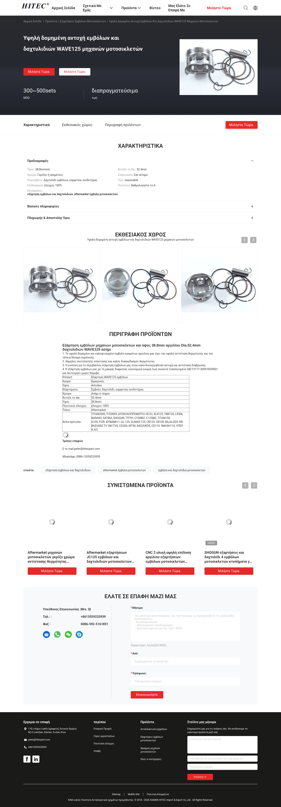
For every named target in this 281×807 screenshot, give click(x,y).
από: (135, 653)
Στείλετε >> (200, 777)
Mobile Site (134, 794)
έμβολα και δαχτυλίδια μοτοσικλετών (181, 470)
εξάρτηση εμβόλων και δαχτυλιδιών (68, 470)
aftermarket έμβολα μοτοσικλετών (124, 470)
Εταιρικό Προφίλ (103, 728)
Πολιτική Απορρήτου (158, 794)
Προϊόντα (51, 21)
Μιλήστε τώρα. (39, 72)
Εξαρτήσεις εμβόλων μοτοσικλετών (83, 21)
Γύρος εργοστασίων (104, 736)
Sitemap (116, 794)
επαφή (97, 751)
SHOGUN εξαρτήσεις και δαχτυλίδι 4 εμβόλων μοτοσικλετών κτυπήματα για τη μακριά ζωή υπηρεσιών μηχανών (229, 561)
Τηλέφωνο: (139, 673)
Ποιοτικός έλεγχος (104, 743)
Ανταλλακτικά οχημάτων (153, 729)
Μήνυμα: (137, 607)
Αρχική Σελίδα (32, 21)
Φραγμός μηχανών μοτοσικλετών (150, 750)
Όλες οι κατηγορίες (150, 759)
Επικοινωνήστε (147, 695)
